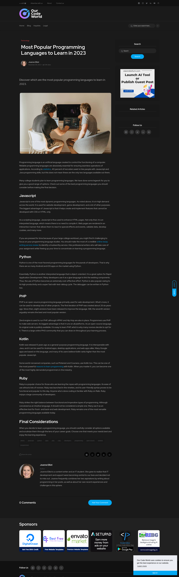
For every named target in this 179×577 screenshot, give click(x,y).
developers (67, 441)
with (22, 3)
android (100, 441)
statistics (47, 169)
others (22, 441)
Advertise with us (37, 3)
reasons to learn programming (49, 366)
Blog (29, 25)
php (53, 441)
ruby (59, 441)
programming (79, 441)
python (39, 441)
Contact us (60, 3)
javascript (31, 441)
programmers (25, 445)
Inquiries (37, 25)
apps (46, 441)
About (49, 3)
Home (21, 25)
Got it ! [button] (155, 573)
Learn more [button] (142, 566)
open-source (90, 441)
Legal (45, 25)
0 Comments (27, 502)
